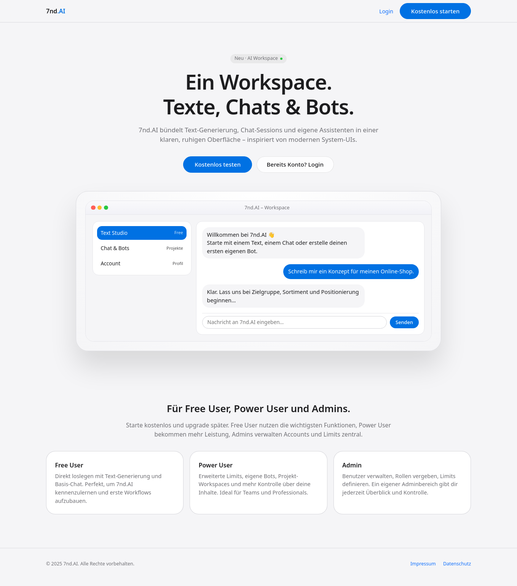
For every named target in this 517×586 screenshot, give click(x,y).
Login (386, 11)
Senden (404, 322)
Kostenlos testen (218, 164)
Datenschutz (457, 563)
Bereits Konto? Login (295, 164)
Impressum (423, 563)
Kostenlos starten (435, 11)
